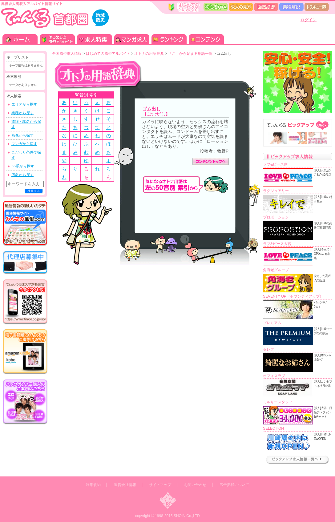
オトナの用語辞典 (149, 53)
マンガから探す (24, 144)
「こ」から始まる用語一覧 (190, 53)
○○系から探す (22, 166)
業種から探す (22, 113)
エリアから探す (24, 104)
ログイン (309, 20)
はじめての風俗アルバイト (108, 53)
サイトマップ (160, 485)
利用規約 (93, 485)
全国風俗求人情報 (67, 53)
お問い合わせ (195, 485)
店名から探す (22, 175)
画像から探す (22, 135)
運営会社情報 (125, 485)
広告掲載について (234, 485)
